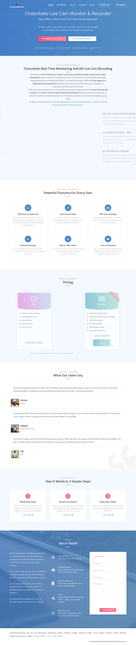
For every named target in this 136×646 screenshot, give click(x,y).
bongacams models (24, 636)
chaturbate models (54, 633)
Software (61, 5)
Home (51, 5)
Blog (92, 5)
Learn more (28, 515)
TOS (49, 636)
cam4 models (98, 633)
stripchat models (85, 633)
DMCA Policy (67, 598)
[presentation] (108, 600)
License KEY (105, 5)
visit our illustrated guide (81, 102)
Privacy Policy (39, 636)
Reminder (120, 5)
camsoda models (111, 633)
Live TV (72, 5)
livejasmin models (70, 633)
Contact (83, 5)
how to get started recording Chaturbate (68, 105)
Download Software (52, 39)
